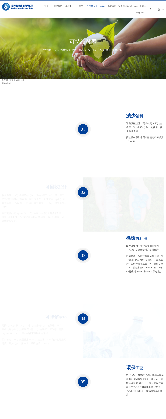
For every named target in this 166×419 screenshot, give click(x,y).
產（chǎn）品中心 (27, 377)
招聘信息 (105, 387)
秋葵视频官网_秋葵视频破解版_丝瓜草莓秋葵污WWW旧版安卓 (25, 417)
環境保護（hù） (41, 401)
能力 (81, 6)
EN (163, 9)
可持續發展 (10, 80)
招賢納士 (106, 377)
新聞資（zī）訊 (76, 377)
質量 (37, 387)
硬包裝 (21, 387)
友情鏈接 (28, 412)
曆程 (4, 392)
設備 (37, 383)
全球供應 (39, 396)
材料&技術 (6, 83)
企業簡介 (5, 383)
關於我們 (58, 6)
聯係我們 (140, 12)
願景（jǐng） (7, 387)
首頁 (46, 6)
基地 (4, 396)
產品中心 (69, 6)
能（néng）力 (41, 377)
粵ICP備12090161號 (156, 412)
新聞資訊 (112, 6)
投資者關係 (123, 6)
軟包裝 (21, 383)
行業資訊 (72, 387)
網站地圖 (5, 412)
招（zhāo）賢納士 (138, 6)
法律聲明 (17, 412)
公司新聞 (72, 383)
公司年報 (88, 387)
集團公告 (88, 383)
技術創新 (39, 392)
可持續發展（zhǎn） (96, 6)
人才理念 (105, 383)
